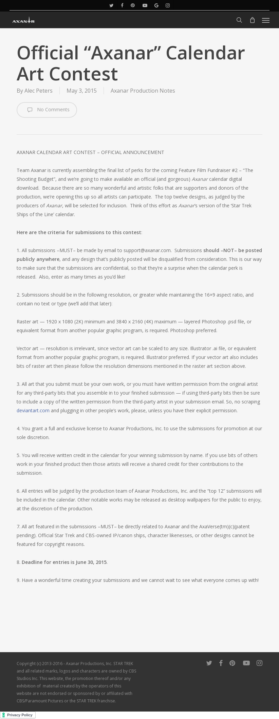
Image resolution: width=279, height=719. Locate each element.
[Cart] (252, 20)
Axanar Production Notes (143, 90)
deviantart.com (33, 410)
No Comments (47, 110)
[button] (265, 20)
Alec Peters (38, 90)
